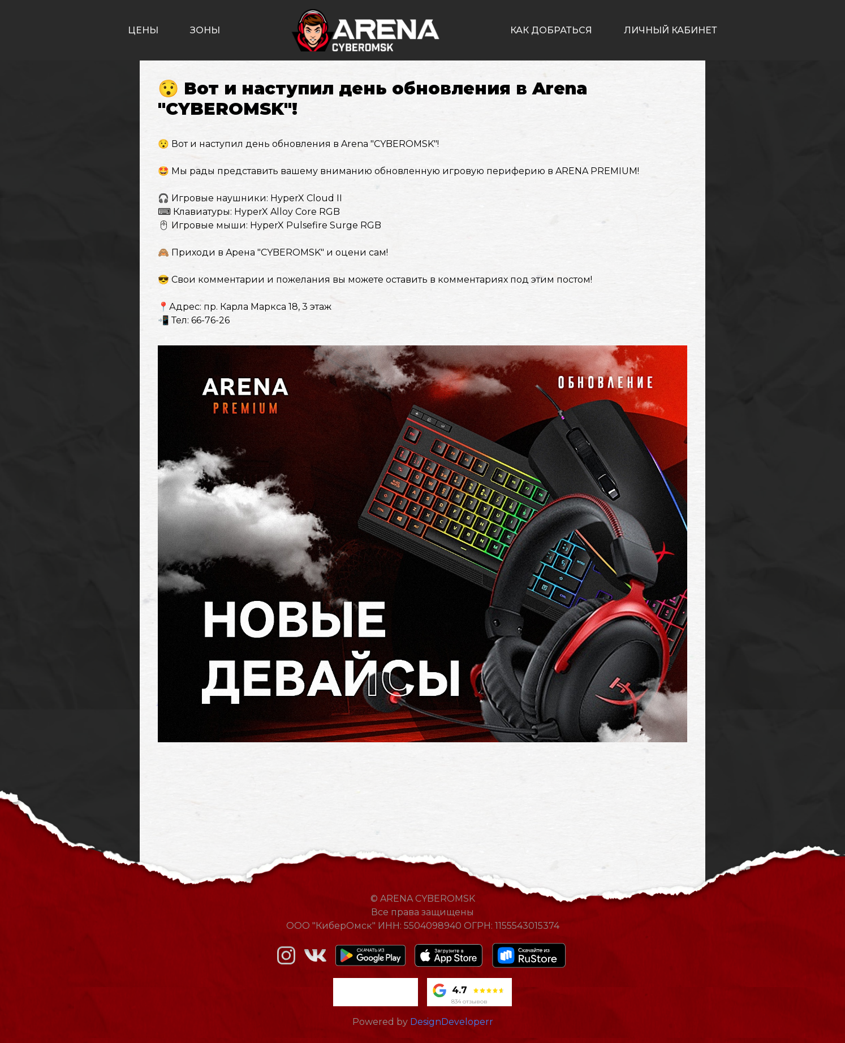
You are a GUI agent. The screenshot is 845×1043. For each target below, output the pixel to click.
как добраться (551, 30)
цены (143, 30)
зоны (205, 30)
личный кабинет (670, 30)
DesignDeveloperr (451, 1021)
